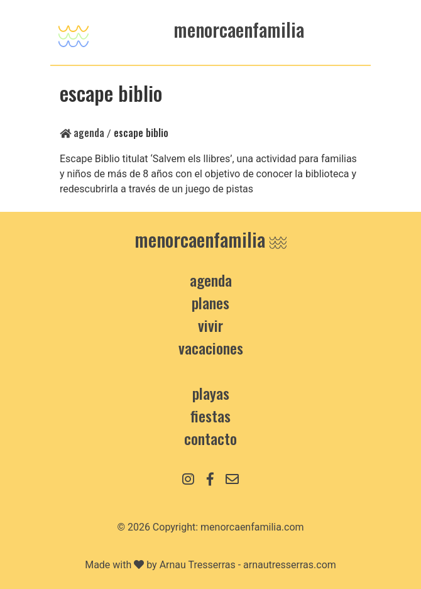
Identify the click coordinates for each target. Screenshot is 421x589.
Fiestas (210, 415)
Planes (210, 302)
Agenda (82, 132)
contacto (210, 438)
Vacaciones (210, 347)
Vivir (210, 325)
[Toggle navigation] (73, 32)
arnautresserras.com (289, 565)
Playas (210, 393)
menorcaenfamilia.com (252, 527)
